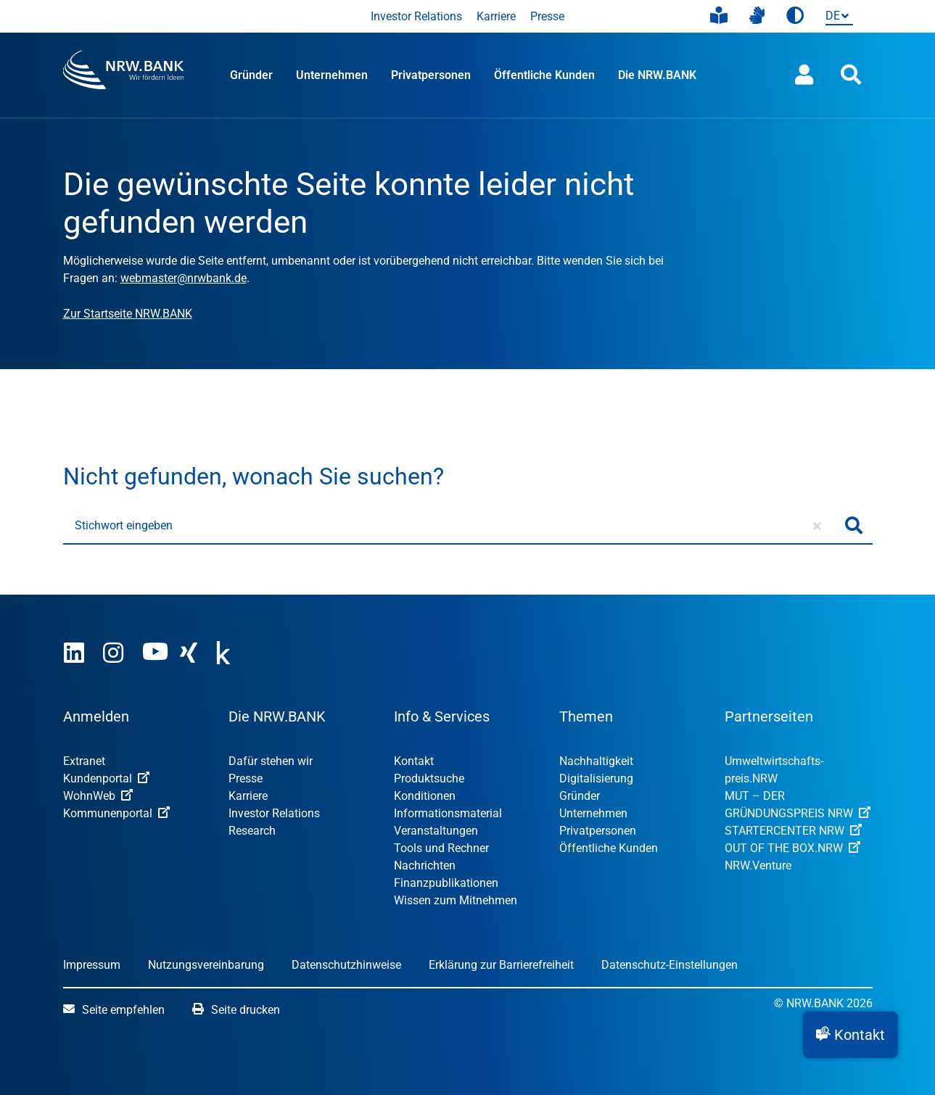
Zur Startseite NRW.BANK (127, 314)
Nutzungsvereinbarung (206, 965)
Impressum (91, 965)
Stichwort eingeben (124, 525)
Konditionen (425, 796)
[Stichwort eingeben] (449, 525)
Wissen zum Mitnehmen (455, 900)
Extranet (84, 761)
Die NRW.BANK (657, 75)
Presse (547, 16)
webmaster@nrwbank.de (183, 278)
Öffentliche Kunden (544, 75)
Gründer (251, 75)
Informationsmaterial (448, 813)
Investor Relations (416, 16)
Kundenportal (106, 778)
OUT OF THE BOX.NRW (792, 848)
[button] (850, 1035)
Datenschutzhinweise (346, 965)
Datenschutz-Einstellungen (669, 965)
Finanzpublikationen (446, 883)
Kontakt (414, 761)
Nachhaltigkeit (596, 761)
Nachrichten (425, 865)
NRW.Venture (758, 865)
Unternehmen (332, 75)
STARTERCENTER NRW (793, 831)
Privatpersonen (431, 75)
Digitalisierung (596, 778)
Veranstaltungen (436, 831)
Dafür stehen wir (270, 761)
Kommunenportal (116, 813)
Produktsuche (429, 778)
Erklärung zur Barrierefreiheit (501, 965)
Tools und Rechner (441, 848)
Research (252, 831)
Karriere (496, 16)
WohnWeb (98, 796)
